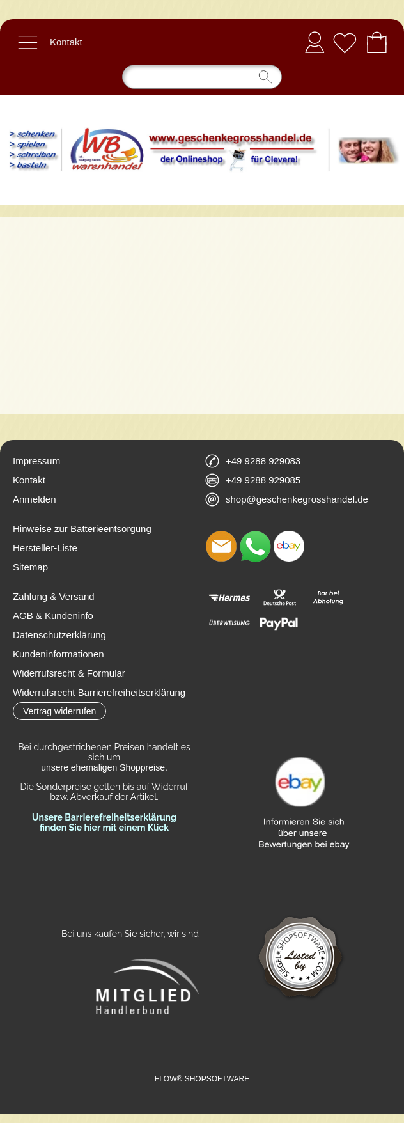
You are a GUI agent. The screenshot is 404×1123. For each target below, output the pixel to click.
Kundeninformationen (58, 653)
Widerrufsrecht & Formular (69, 673)
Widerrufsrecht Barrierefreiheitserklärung (99, 692)
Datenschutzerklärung (59, 634)
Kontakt (66, 41)
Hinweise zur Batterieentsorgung (82, 528)
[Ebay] (289, 546)
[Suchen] (202, 77)
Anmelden (314, 41)
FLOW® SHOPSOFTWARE (202, 1078)
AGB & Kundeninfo (53, 615)
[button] (27, 42)
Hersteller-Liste (45, 547)
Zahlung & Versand (54, 596)
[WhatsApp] (255, 546)
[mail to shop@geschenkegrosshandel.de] (221, 546)
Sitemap (30, 567)
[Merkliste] (344, 42)
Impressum (36, 460)
